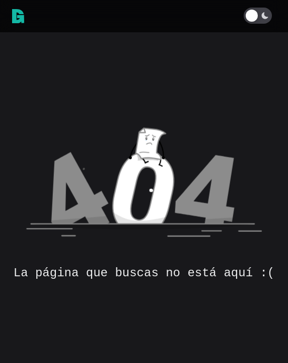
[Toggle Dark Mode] (260, 16)
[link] (18, 16)
